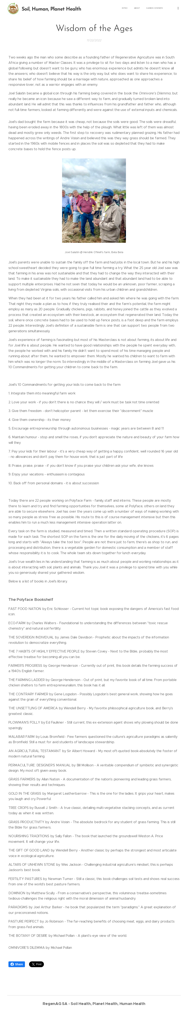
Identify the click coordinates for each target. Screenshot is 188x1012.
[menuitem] (98, 8)
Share (17, 964)
